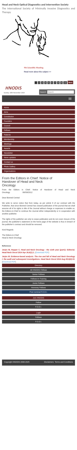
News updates (10, 157)
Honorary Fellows (38, 288)
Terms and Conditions (64, 362)
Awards (7, 148)
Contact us (8, 162)
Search (43, 92)
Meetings (8, 144)
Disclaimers (49, 362)
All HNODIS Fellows (38, 270)
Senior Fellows (38, 274)
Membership (9, 139)
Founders (8, 121)
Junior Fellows (38, 283)
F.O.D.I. (38, 307)
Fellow (38, 302)
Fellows (7, 130)
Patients (7, 135)
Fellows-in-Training (38, 279)
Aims (6, 112)
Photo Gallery (9, 166)
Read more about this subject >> (37, 72)
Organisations (9, 171)
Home (6, 107)
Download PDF (42, 252)
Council (7, 126)
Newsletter (8, 153)
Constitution (9, 117)
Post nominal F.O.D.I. (38, 292)
